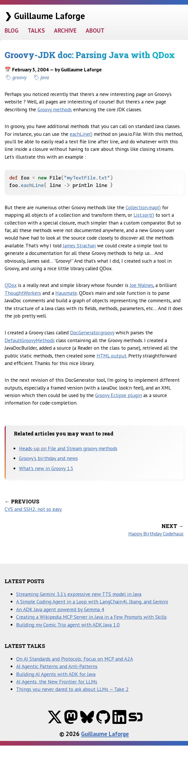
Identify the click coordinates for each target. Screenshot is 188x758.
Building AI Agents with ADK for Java (55, 674)
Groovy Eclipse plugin (118, 395)
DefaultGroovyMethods (29, 340)
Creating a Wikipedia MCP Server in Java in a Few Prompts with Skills (91, 617)
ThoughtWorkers (23, 293)
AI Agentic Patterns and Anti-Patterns (56, 666)
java (44, 77)
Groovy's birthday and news (48, 458)
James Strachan (79, 245)
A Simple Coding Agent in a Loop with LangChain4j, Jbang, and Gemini (92, 601)
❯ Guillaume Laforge (45, 15)
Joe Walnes (141, 285)
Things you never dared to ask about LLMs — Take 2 (72, 689)
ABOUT (95, 30)
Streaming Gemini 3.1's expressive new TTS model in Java (78, 594)
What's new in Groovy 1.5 (46, 468)
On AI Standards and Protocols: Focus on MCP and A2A (74, 658)
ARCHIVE (65, 30)
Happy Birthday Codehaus (155, 533)
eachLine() (81, 134)
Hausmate (66, 293)
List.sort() (144, 215)
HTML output (111, 355)
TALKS (36, 30)
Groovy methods (54, 109)
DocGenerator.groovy (92, 332)
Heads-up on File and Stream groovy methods (68, 448)
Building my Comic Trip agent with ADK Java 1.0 (68, 624)
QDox (10, 285)
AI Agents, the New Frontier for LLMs (56, 681)
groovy (19, 77)
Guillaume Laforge (105, 734)
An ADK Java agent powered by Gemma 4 (60, 609)
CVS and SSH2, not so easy (33, 509)
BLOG (11, 30)
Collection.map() (143, 207)
